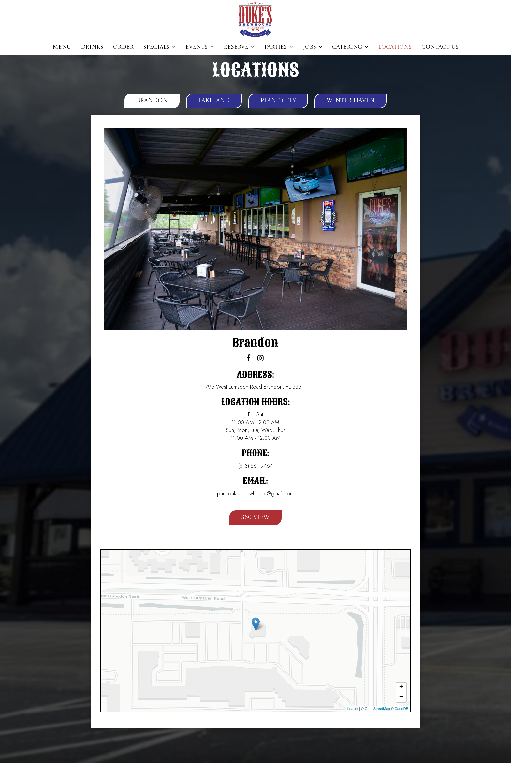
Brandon (152, 101)
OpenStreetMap (377, 709)
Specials (159, 47)
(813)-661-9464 (255, 465)
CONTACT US (440, 47)
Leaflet (352, 709)
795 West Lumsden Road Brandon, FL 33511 (255, 387)
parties (278, 47)
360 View (249, 519)
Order (123, 47)
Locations (395, 47)
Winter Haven (350, 101)
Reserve (239, 47)
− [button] (401, 697)
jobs (312, 47)
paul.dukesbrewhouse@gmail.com (255, 493)
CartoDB (401, 709)
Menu (61, 47)
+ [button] (401, 687)
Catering (350, 47)
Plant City (278, 101)
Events (199, 47)
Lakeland (214, 101)
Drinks (92, 47)
